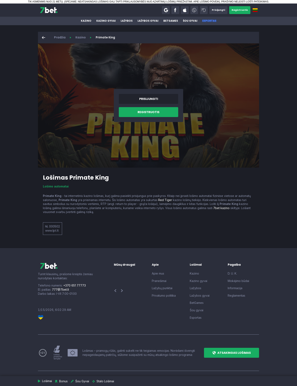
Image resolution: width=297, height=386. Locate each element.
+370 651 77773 (74, 285)
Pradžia (60, 37)
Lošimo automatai (56, 186)
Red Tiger (165, 200)
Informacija (235, 288)
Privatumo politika (164, 295)
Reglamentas (236, 295)
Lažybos (127, 20)
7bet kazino (221, 208)
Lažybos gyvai (148, 20)
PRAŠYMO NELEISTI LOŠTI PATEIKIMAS (244, 1)
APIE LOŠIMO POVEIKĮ (206, 1)
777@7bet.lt (60, 289)
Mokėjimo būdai (238, 281)
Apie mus (158, 273)
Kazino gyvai (106, 20)
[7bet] (49, 10)
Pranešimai (159, 281)
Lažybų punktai (162, 288)
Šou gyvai (190, 20)
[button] (164, 10)
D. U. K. (232, 273)
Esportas (209, 20)
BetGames (170, 20)
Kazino (86, 20)
